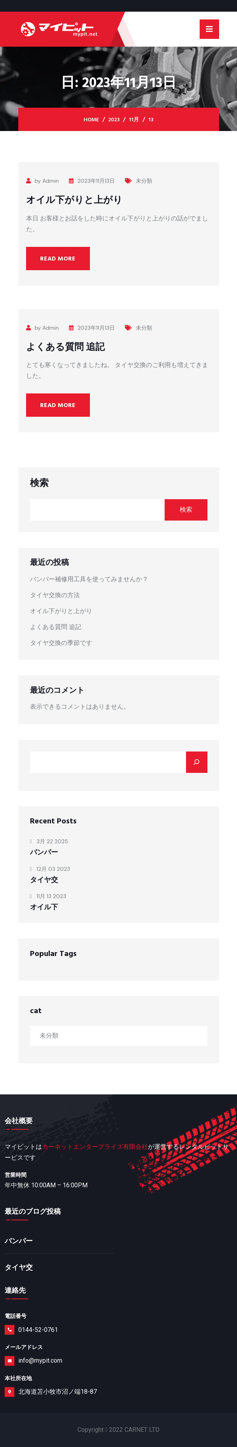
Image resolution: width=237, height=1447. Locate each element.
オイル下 (44, 907)
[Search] (196, 762)
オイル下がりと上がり (74, 200)
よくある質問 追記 (65, 347)
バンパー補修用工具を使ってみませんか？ (89, 579)
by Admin (42, 180)
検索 (39, 483)
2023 (113, 120)
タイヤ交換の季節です (61, 643)
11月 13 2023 (48, 896)
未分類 (138, 180)
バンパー (44, 852)
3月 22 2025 (49, 841)
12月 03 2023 (50, 868)
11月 (134, 120)
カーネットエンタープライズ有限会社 (95, 1146)
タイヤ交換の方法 (55, 595)
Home (91, 120)
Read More (57, 258)
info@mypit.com (40, 1360)
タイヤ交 (44, 880)
